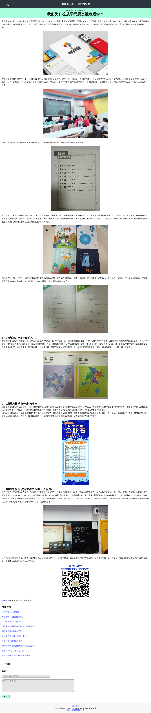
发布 (6, 697)
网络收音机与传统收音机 (12, 617)
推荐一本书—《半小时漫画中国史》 (17, 655)
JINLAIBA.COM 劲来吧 (75, 4)
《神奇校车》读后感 (10, 612)
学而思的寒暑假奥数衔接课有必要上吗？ (19, 646)
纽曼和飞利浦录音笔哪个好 (13, 641)
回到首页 (75, 706)
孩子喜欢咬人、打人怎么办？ (14, 651)
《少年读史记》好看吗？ (12, 622)
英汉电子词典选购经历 (11, 631)
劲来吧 (4, 600)
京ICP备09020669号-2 (75, 710)
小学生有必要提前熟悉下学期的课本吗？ (19, 626)
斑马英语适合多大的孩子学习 (14, 636)
